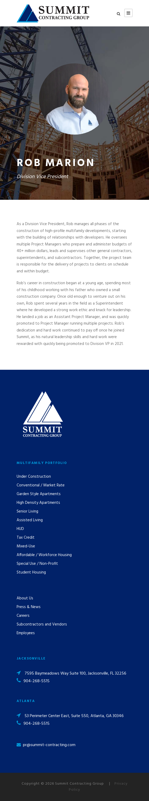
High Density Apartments (38, 503)
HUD (20, 529)
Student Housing (31, 572)
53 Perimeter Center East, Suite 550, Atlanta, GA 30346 (74, 716)
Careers (23, 616)
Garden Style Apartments (39, 494)
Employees (26, 633)
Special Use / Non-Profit (37, 564)
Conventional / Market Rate (41, 485)
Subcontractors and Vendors (42, 624)
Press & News (29, 607)
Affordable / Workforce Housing (44, 555)
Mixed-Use (26, 546)
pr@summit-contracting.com (49, 745)
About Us (25, 598)
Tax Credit (26, 537)
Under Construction (34, 476)
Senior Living (27, 511)
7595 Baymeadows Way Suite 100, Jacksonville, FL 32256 (75, 673)
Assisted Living (30, 520)
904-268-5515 (36, 681)
